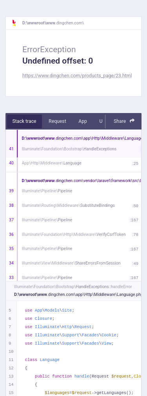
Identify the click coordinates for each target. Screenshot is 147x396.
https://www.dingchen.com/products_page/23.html (77, 75)
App (82, 121)
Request (57, 121)
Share (124, 121)
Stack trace (24, 121)
